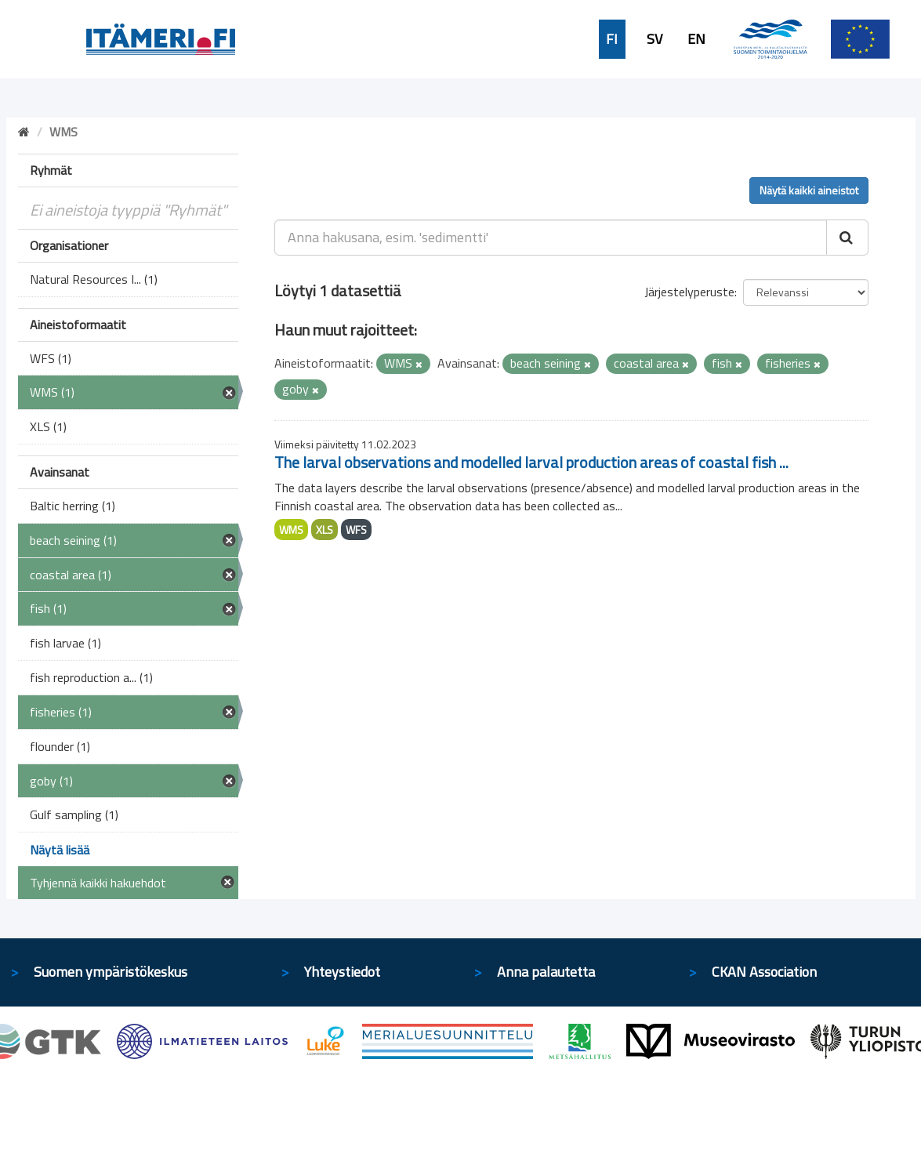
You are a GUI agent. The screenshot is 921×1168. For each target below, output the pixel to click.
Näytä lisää (59, 849)
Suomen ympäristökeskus (110, 971)
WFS (356, 529)
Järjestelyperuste (689, 291)
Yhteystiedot (342, 971)
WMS (291, 529)
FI (612, 39)
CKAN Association (764, 971)
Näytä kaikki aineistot (809, 190)
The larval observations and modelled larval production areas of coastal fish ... (531, 462)
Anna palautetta (546, 971)
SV (654, 39)
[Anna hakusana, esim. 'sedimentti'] (550, 237)
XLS (324, 529)
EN (696, 39)
